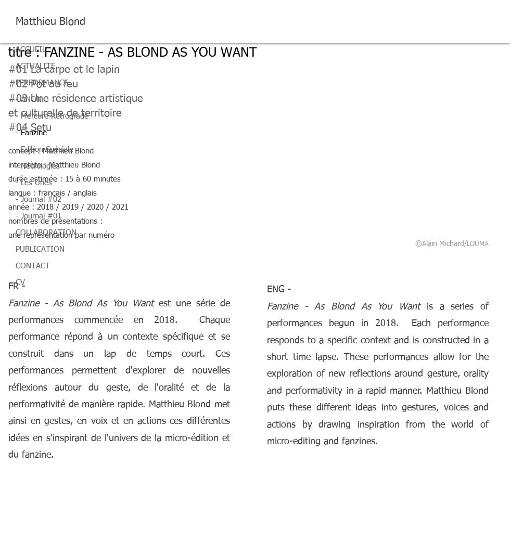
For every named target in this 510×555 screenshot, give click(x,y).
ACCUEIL (31, 50)
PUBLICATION (40, 249)
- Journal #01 (38, 216)
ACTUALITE (35, 66)
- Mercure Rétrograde (52, 116)
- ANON (29, 100)
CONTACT (33, 266)
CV (20, 283)
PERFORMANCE (42, 83)
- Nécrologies (38, 166)
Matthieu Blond (50, 22)
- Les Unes (34, 183)
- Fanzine (31, 133)
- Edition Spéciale (44, 149)
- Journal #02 (38, 199)
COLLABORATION (46, 233)
